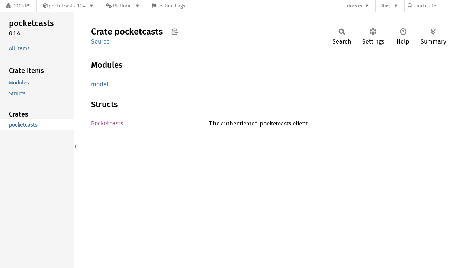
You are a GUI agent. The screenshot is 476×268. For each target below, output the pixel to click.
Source (100, 41)
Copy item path (174, 31)
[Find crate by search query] (445, 6)
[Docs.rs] (18, 6)
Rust (386, 6)
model (100, 84)
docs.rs (354, 6)
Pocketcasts (107, 123)
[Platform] (123, 6)
